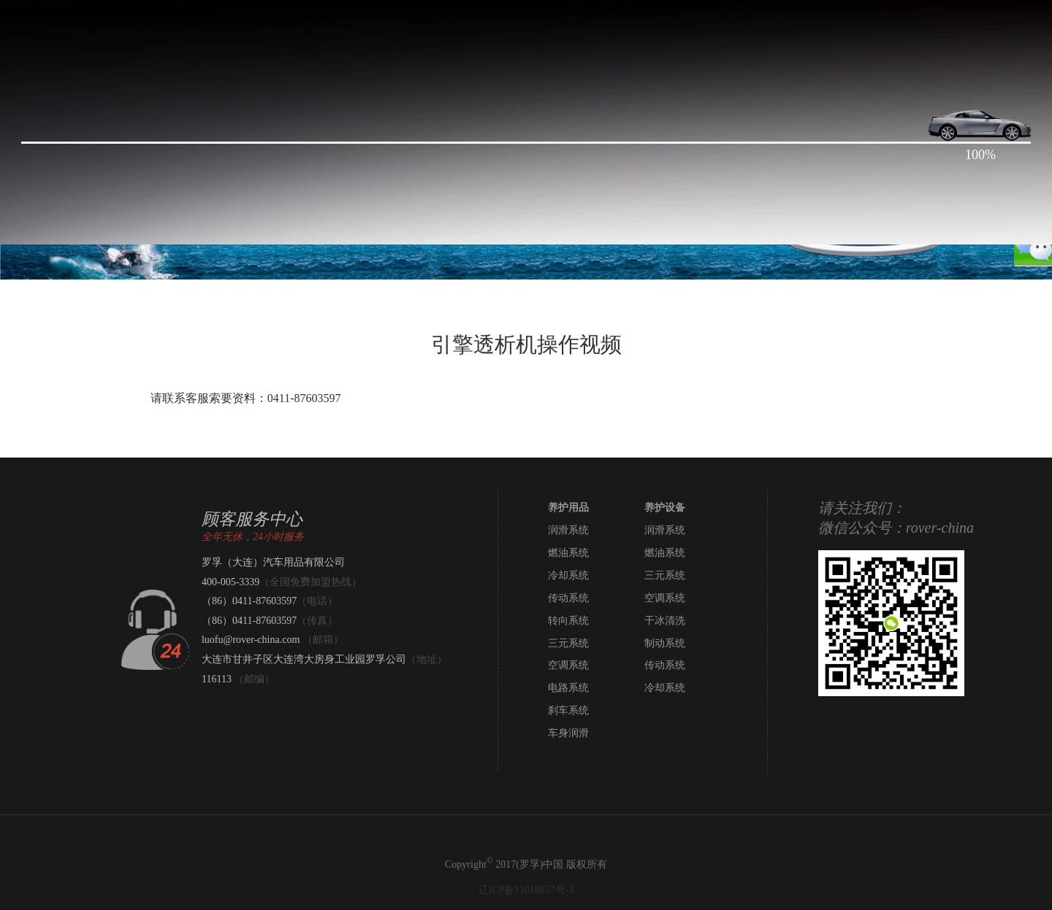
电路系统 (568, 687)
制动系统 (664, 643)
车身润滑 (568, 733)
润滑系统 (568, 530)
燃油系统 (568, 552)
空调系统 (664, 598)
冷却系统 (568, 575)
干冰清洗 (664, 620)
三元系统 (664, 575)
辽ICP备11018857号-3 (526, 889)
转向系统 (568, 620)
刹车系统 (568, 710)
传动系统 (568, 598)
